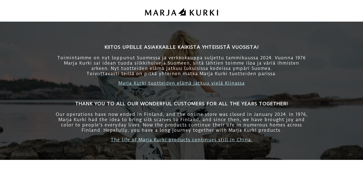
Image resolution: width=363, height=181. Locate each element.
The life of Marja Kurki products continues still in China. (181, 139)
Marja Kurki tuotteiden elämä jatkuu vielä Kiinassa (181, 83)
